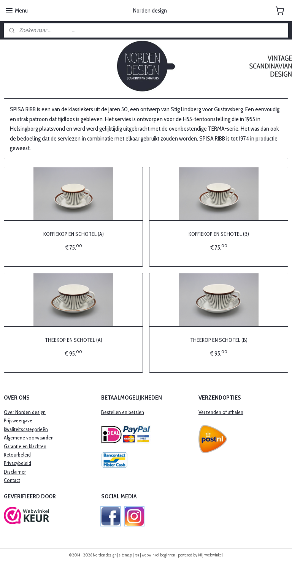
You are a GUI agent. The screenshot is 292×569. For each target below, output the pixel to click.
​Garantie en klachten (25, 446)
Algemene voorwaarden (29, 437)
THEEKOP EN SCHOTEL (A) (73, 340)
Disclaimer (15, 471)
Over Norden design (25, 412)
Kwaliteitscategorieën (26, 429)
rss (137, 555)
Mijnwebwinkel (210, 555)
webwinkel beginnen (158, 555)
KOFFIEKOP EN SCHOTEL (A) (73, 234)
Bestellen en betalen (122, 412)
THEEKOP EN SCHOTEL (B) (219, 340)
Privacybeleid (17, 463)
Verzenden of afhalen (220, 412)
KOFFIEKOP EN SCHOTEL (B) (219, 234)
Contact (12, 480)
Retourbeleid (17, 454)
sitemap (125, 555)
